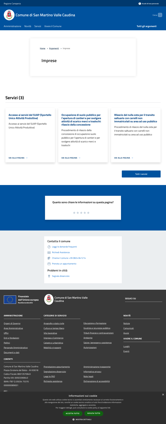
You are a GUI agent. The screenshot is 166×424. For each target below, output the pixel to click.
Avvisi (126, 333)
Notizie (126, 323)
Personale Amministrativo (16, 347)
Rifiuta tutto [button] (93, 413)
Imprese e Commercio (53, 337)
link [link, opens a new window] (109, 408)
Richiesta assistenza (53, 381)
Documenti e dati (11, 352)
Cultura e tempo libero (54, 328)
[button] (83, 419)
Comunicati (128, 328)
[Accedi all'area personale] (148, 3)
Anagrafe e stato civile (54, 323)
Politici (7, 342)
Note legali (88, 376)
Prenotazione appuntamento (57, 366)
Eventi (126, 351)
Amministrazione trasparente (97, 366)
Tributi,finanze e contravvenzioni (99, 333)
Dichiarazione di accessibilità (97, 381)
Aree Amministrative (13, 328)
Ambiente (88, 337)
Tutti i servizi (141, 174)
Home (42, 48)
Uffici (6, 333)
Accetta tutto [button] (72, 413)
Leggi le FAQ (49, 376)
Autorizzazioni (90, 347)
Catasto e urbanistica (53, 342)
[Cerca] (159, 15)
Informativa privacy (92, 371)
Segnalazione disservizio (55, 371)
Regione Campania (12, 3)
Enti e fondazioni (11, 337)
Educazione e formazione (95, 323)
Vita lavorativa (50, 333)
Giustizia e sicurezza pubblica (97, 328)
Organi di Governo (12, 323)
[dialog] (83, 408)
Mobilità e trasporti (52, 347)
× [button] (163, 395)
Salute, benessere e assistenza (98, 342)
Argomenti (54, 48)
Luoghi (126, 346)
